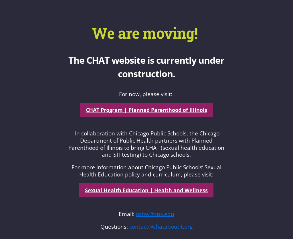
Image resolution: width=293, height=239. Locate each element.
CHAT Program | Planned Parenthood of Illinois (146, 109)
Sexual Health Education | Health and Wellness (146, 190)
